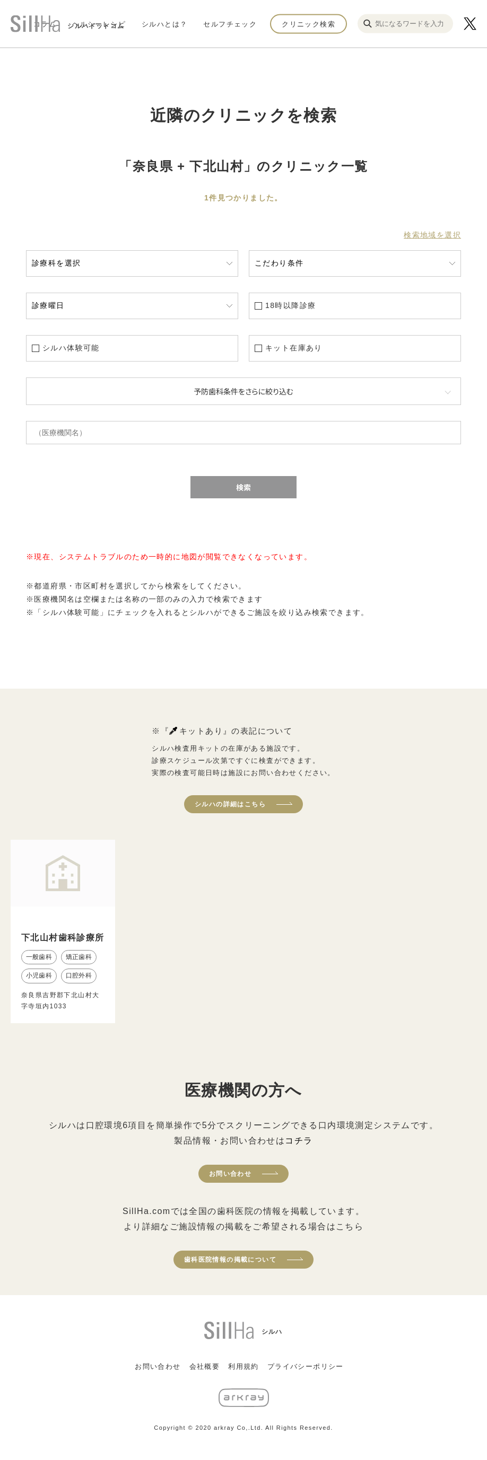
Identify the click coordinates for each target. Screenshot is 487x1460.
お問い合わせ (230, 1173)
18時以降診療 (290, 305)
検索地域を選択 (432, 235)
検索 (243, 487)
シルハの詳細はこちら (230, 804)
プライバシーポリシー (305, 1366)
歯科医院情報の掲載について (230, 1259)
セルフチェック (230, 24)
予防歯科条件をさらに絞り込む (243, 391)
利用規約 (243, 1366)
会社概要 (204, 1366)
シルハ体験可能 (71, 348)
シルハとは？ (164, 24)
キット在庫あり (294, 348)
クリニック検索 (308, 24)
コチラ (298, 1140)
